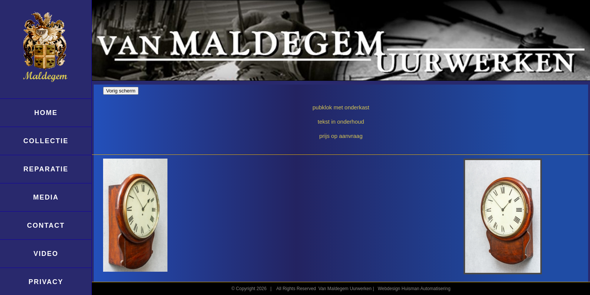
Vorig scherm (120, 91)
